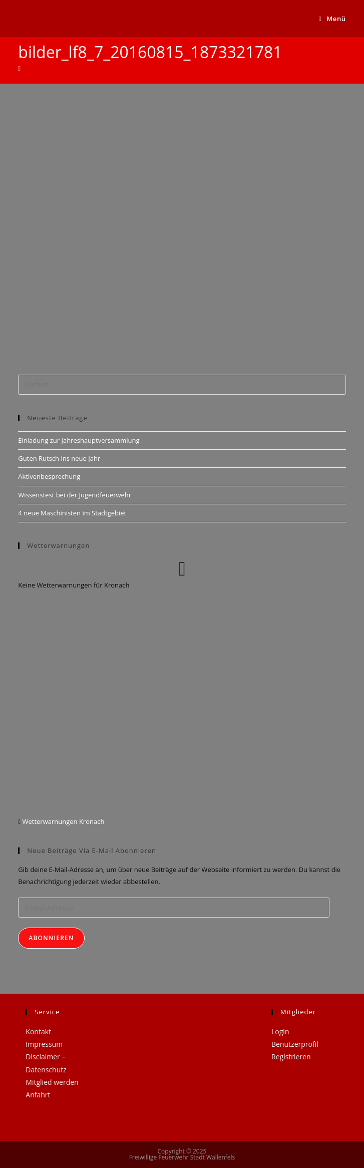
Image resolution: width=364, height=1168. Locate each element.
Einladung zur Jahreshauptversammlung (78, 440)
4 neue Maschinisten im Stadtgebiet (72, 512)
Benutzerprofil (294, 1044)
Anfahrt (38, 1094)
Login (280, 1031)
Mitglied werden (52, 1082)
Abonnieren (51, 938)
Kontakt (38, 1031)
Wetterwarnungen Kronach (62, 821)
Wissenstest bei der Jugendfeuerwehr (74, 494)
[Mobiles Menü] (332, 18)
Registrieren (291, 1056)
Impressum (44, 1044)
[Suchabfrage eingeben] (181, 385)
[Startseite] (19, 68)
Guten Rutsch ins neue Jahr (59, 458)
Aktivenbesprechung (49, 476)
